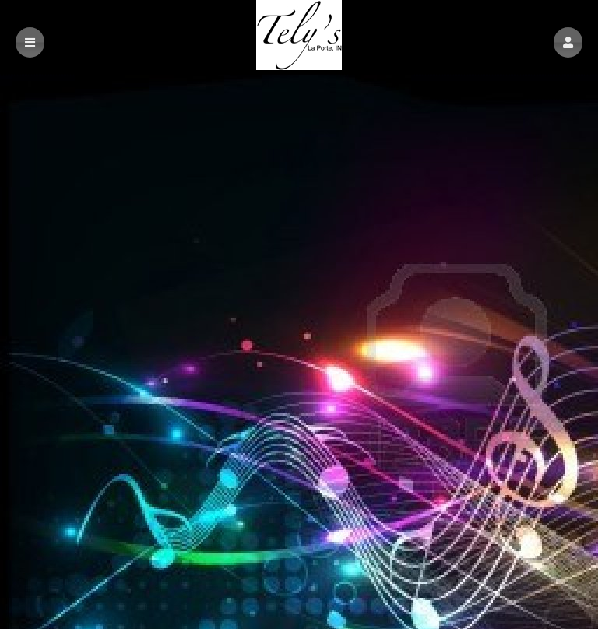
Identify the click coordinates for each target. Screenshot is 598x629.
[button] (568, 42)
